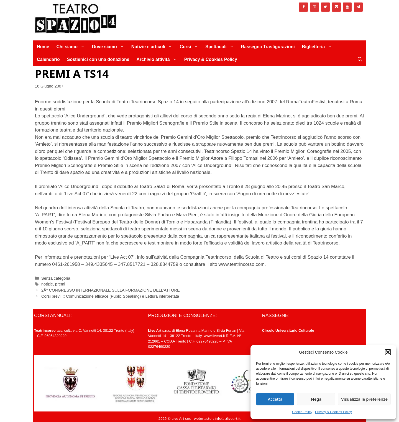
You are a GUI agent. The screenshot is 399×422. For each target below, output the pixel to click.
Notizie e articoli (153, 46)
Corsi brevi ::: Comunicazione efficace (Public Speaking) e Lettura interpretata (110, 296)
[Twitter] (325, 7)
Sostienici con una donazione (98, 59)
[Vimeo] (336, 7)
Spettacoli (221, 46)
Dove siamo (110, 46)
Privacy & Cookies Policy (333, 412)
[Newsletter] (358, 7)
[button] (388, 352)
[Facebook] (303, 7)
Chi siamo (72, 46)
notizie (47, 284)
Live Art (154, 330)
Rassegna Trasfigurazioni (268, 46)
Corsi (191, 46)
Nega (316, 399)
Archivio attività (159, 59)
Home (43, 46)
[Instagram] (314, 7)
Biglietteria (319, 46)
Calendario (48, 59)
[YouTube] (347, 7)
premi (60, 284)
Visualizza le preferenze (364, 399)
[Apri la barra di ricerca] (360, 59)
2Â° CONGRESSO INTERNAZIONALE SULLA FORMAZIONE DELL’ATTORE (110, 290)
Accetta (275, 399)
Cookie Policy (302, 412)
